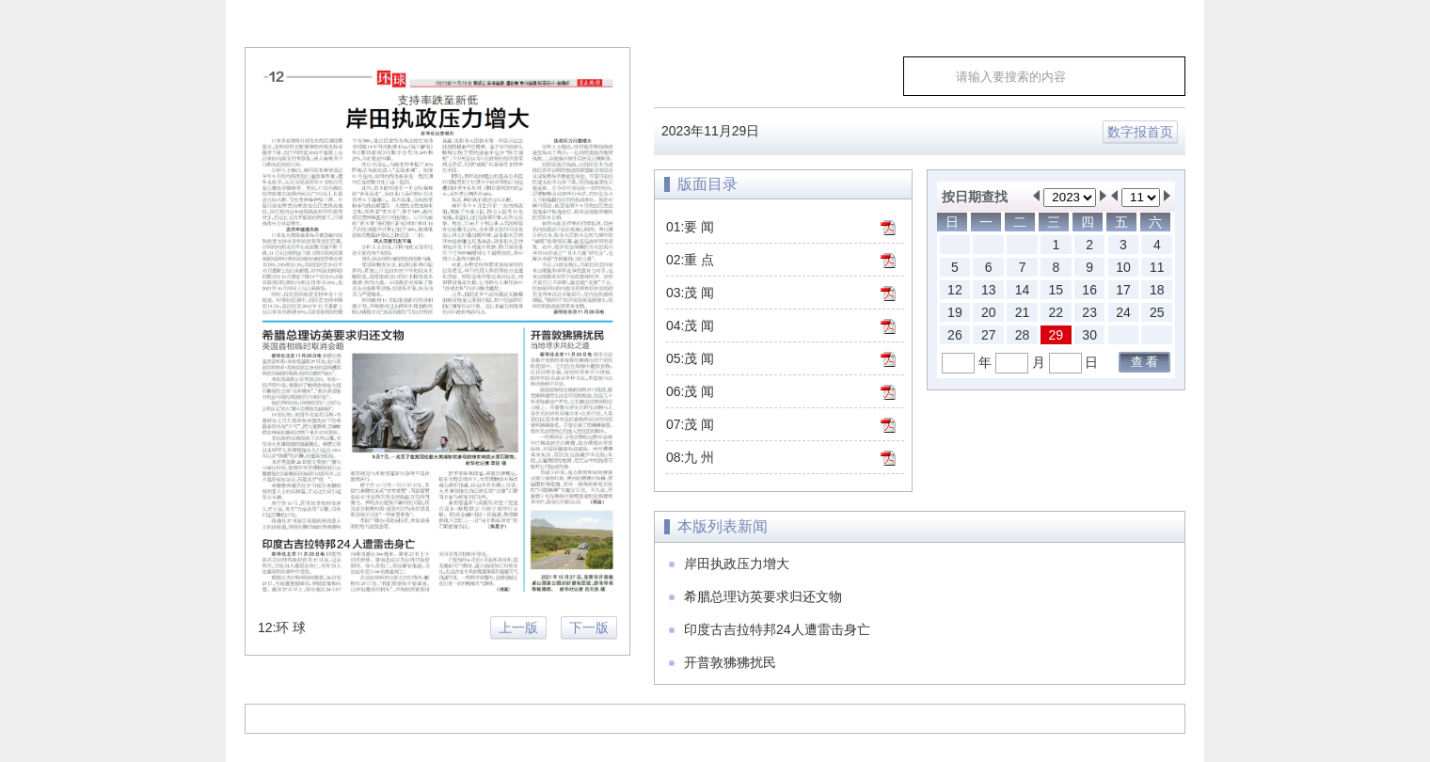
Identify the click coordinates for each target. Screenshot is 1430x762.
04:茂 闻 (690, 325)
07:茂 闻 (690, 424)
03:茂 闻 (690, 292)
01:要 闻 (690, 226)
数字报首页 (1140, 131)
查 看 (1145, 362)
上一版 (518, 627)
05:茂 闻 (690, 358)
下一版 (589, 627)
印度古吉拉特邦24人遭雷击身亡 (777, 629)
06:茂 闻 (690, 391)
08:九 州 (690, 457)
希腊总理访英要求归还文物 (763, 596)
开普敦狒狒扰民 (730, 662)
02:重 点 (690, 259)
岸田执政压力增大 (736, 563)
